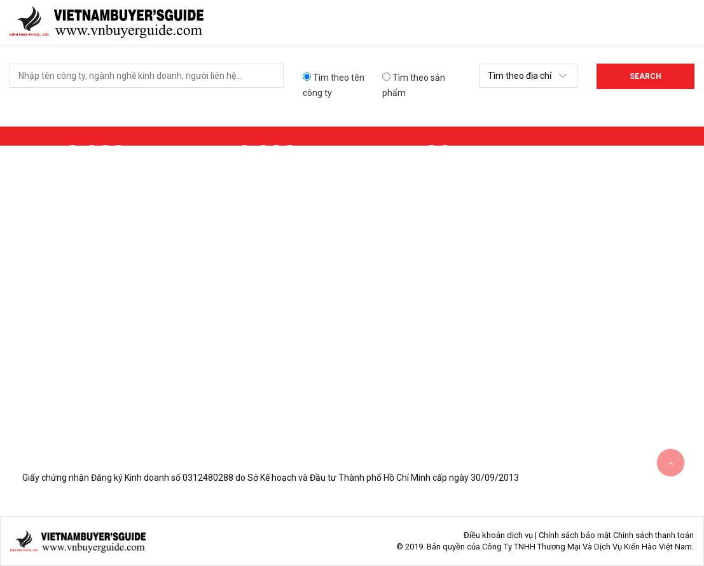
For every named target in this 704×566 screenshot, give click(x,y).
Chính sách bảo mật (575, 535)
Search (645, 76)
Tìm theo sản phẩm (413, 85)
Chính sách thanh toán (653, 535)
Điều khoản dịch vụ (498, 535)
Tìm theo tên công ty (333, 85)
